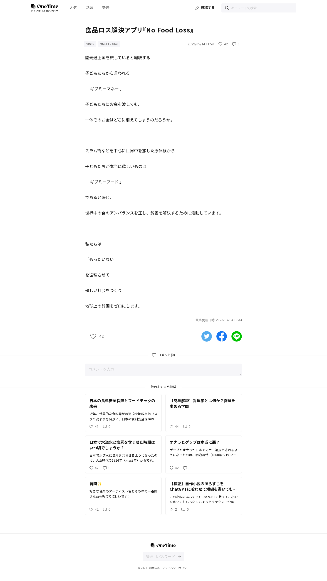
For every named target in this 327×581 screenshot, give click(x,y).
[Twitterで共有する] (206, 336)
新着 (105, 7)
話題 (89, 7)
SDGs (90, 44)
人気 (73, 7)
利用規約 (154, 568)
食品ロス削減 (109, 44)
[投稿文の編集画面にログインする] (179, 556)
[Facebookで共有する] (221, 336)
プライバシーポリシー (175, 568)
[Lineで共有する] (236, 336)
